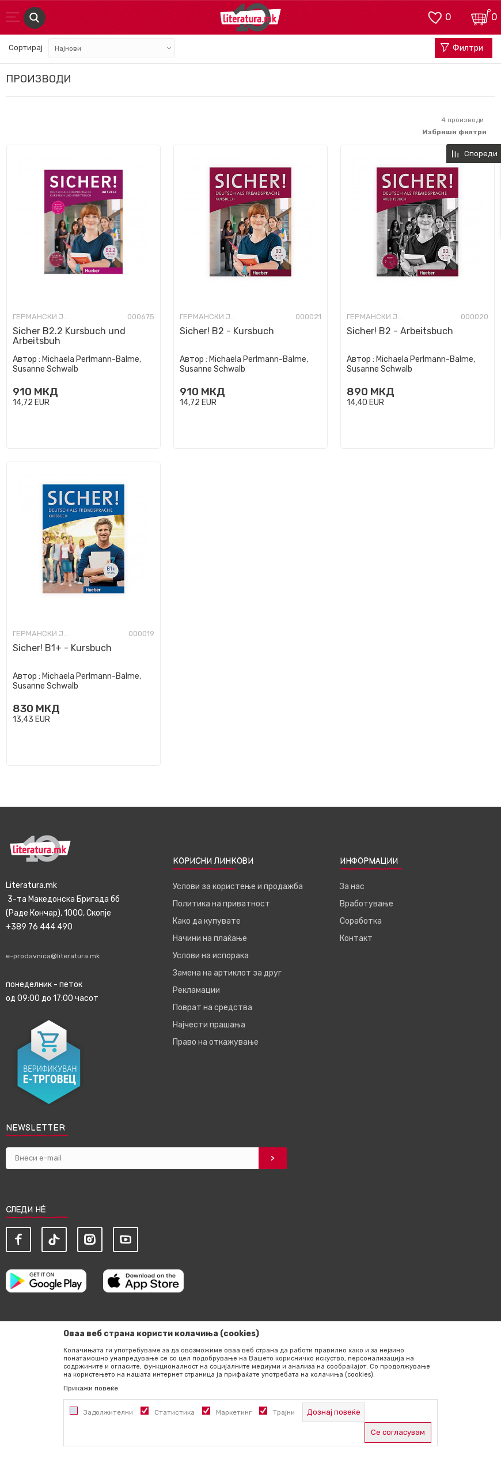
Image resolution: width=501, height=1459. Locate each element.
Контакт (356, 938)
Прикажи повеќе (90, 1388)
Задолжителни (108, 1412)
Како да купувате (207, 921)
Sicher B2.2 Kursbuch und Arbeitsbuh (69, 336)
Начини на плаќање (210, 938)
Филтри (462, 48)
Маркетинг (234, 1412)
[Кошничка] (480, 16)
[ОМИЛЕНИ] (434, 16)
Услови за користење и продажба (238, 886)
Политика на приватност (221, 904)
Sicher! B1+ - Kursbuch (62, 648)
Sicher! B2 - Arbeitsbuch (400, 331)
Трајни (284, 1412)
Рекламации (196, 990)
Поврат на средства (212, 1007)
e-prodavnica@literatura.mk (53, 956)
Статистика (174, 1412)
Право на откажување (216, 1042)
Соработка (361, 921)
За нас (352, 886)
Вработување (366, 904)
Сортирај (26, 47)
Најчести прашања (209, 1025)
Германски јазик (41, 317)
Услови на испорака (211, 956)
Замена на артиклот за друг (227, 973)
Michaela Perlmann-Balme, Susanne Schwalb (77, 364)
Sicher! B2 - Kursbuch (227, 331)
